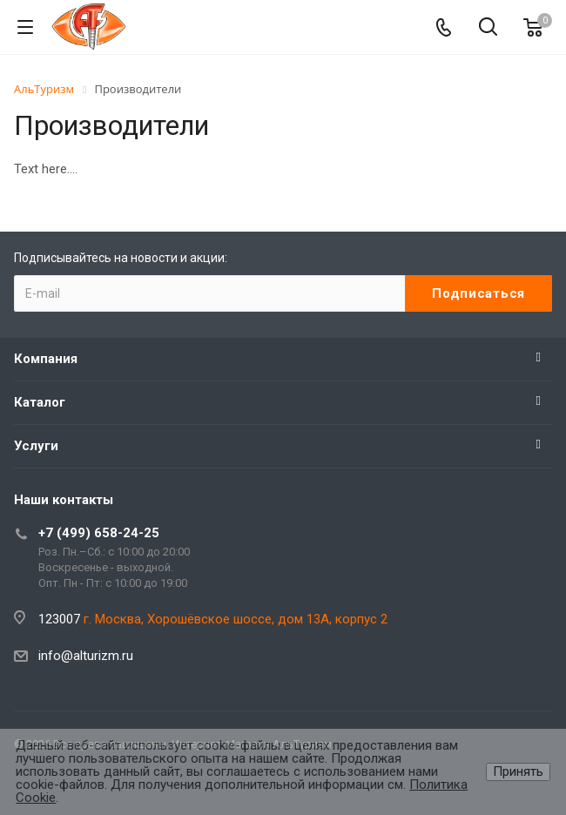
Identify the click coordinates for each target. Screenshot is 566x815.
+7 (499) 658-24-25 (98, 533)
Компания (45, 359)
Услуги (36, 446)
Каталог (39, 402)
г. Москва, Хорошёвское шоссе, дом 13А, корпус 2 (235, 619)
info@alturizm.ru (85, 655)
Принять (518, 771)
